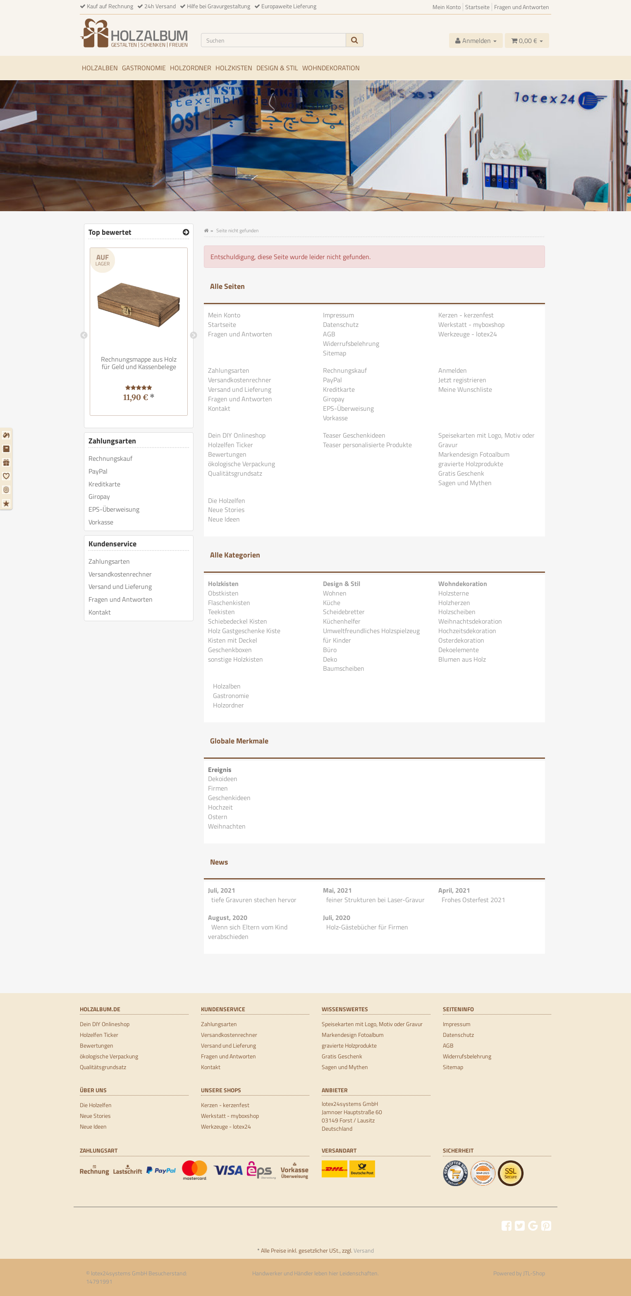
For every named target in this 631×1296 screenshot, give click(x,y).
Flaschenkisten (229, 603)
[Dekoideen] (7, 435)
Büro (330, 650)
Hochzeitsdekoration (467, 631)
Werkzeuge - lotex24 (467, 334)
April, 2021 (454, 890)
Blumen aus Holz (462, 659)
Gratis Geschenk (461, 473)
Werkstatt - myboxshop (471, 324)
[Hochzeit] (7, 476)
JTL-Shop (534, 1273)
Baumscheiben (343, 668)
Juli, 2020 (336, 917)
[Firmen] (7, 449)
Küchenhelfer (342, 621)
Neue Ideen (224, 519)
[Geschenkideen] (7, 462)
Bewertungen (227, 454)
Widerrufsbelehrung (351, 343)
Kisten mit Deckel (232, 640)
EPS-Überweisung (348, 408)
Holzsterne (453, 593)
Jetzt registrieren (462, 380)
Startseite (477, 6)
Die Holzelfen (226, 500)
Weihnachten (227, 826)
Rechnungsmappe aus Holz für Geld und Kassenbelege (139, 363)
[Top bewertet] (186, 232)
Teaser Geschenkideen (354, 435)
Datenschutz (341, 324)
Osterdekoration (461, 640)
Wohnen (335, 593)
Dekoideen (222, 779)
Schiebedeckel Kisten (237, 621)
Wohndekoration (331, 68)
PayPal (332, 380)
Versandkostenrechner (239, 380)
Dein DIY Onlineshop (236, 435)
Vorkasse (335, 418)
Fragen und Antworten (521, 6)
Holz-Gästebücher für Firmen (367, 927)
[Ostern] (7, 490)
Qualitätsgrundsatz (235, 473)
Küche (331, 603)
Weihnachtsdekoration (470, 621)
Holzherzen (454, 603)
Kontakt (219, 408)
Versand (364, 1250)
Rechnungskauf (345, 370)
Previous (84, 335)
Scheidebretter (344, 612)
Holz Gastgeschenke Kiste (244, 631)
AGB (329, 334)
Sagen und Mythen (465, 483)
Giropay (333, 399)
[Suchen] (274, 40)
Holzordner (190, 68)
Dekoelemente (458, 650)
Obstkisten (223, 593)
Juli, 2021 (221, 890)
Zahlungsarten (228, 370)
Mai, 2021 (337, 890)
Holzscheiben (457, 612)
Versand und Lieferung (239, 389)
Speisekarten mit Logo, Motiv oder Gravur (486, 440)
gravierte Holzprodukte (470, 464)
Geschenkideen (229, 798)
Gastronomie (144, 68)
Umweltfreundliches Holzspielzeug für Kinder (371, 635)
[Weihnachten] (7, 503)
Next (193, 335)
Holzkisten (233, 68)
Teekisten (221, 612)
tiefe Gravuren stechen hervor (253, 900)
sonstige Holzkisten (235, 659)
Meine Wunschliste (465, 389)
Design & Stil (277, 68)
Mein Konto (447, 6)
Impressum (338, 315)
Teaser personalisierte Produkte (367, 445)
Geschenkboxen (230, 650)
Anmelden (452, 370)
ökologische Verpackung (241, 464)
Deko (330, 659)
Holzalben (100, 68)
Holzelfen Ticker (230, 445)
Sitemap (334, 353)
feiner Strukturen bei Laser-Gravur (375, 900)
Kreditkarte (339, 389)
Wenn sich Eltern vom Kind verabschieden (247, 931)
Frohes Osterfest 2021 (473, 900)
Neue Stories (226, 510)
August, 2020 (227, 917)
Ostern (217, 817)
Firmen (218, 788)
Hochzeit (220, 807)
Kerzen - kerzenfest (466, 315)
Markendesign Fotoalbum (473, 454)
